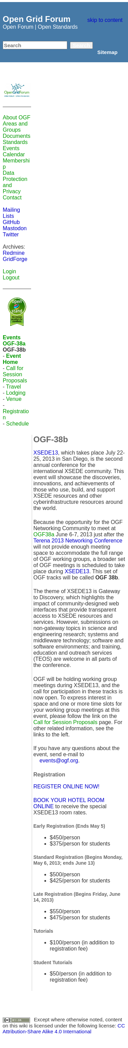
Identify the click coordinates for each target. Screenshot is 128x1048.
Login (9, 271)
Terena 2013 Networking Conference (78, 540)
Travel (13, 387)
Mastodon (15, 228)
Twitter (11, 234)
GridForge (15, 259)
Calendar (14, 154)
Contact (12, 197)
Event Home (12, 359)
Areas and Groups (15, 127)
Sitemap (107, 52)
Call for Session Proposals (15, 374)
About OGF (16, 117)
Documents (16, 136)
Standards (15, 142)
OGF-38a (14, 343)
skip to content (105, 20)
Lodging (16, 393)
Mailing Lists (11, 213)
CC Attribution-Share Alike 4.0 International (64, 1028)
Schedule (17, 424)
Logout (11, 277)
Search (81, 45)
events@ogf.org (59, 760)
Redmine (14, 253)
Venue (14, 399)
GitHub (11, 222)
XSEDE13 (45, 453)
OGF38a (43, 534)
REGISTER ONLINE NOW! (66, 786)
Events (11, 148)
